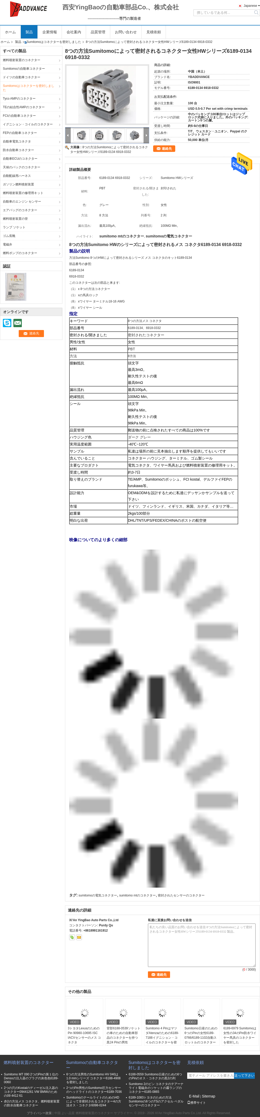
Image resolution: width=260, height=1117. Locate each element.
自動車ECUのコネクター (20, 158)
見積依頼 (153, 32)
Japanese (250, 6)
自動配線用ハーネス (17, 176)
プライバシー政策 (39, 1113)
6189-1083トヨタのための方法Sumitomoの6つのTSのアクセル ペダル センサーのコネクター (156, 1101)
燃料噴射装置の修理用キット (23, 193)
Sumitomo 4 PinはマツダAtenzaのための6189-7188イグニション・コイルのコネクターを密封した (162, 1037)
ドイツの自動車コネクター (21, 77)
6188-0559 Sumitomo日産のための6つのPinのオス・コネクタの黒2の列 (155, 1076)
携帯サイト (196, 1103)
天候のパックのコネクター (21, 167)
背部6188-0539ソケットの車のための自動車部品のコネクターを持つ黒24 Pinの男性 (123, 1035)
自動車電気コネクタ (17, 141)
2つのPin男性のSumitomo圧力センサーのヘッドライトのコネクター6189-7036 (94, 1090)
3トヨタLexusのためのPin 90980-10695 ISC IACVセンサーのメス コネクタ (84, 1035)
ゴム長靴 (9, 236)
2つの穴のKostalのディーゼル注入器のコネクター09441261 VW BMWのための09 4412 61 (31, 1091)
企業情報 (49, 32)
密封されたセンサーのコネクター (181, 895)
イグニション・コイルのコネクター (28, 124)
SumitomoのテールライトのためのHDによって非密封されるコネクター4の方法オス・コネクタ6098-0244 (93, 1101)
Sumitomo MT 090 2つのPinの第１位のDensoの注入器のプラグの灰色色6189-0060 (31, 1078)
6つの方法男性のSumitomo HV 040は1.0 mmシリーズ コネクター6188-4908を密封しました (93, 1078)
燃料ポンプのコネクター (20, 253)
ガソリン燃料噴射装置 (18, 184)
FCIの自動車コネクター (19, 116)
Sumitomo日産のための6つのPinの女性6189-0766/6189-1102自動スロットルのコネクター (201, 1035)
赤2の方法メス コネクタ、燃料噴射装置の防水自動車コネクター (32, 1103)
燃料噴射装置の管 (15, 219)
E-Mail (194, 1096)
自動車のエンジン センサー (22, 201)
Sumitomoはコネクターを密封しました (54, 42)
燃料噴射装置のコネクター (21, 60)
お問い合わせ (126, 32)
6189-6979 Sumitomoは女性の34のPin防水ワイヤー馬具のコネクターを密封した (239, 1035)
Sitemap (208, 1096)
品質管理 (98, 32)
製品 (29, 32)
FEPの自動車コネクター (20, 133)
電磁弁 (7, 244)
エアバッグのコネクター (20, 210)
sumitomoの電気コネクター (98, 895)
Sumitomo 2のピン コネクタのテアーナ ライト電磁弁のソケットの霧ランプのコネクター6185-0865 (156, 1088)
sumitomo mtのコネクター (137, 895)
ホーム (10, 32)
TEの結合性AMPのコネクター (24, 107)
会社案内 (74, 32)
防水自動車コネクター (18, 150)
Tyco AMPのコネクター (19, 98)
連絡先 (167, 149)
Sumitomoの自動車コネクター (24, 68)
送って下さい (244, 1075)
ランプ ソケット (14, 227)
